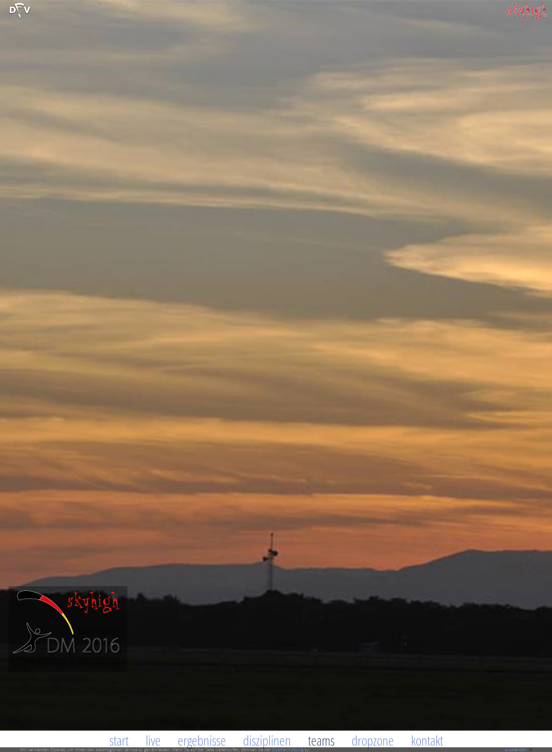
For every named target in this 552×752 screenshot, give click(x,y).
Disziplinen (267, 740)
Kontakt (427, 740)
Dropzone (373, 740)
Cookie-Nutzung (287, 749)
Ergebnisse (202, 740)
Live (153, 740)
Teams (321, 740)
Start (119, 740)
